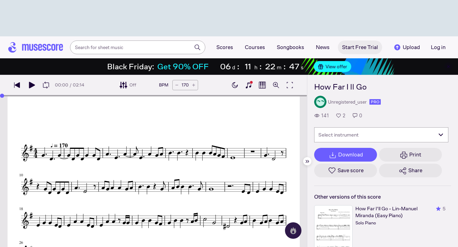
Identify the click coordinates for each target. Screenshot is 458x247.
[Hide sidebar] (307, 161)
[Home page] (35, 47)
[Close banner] (448, 66)
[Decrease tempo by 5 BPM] (176, 85)
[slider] (2, 96)
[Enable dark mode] (235, 85)
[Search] (197, 47)
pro (375, 101)
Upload (406, 47)
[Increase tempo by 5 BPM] (193, 85)
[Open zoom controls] (276, 85)
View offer (332, 66)
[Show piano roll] (262, 85)
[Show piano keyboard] (248, 85)
